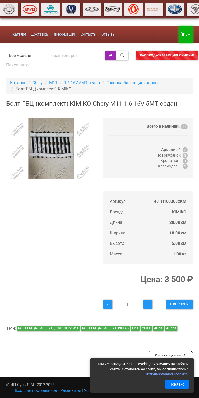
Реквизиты (70, 390)
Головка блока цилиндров (132, 82)
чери (158, 328)
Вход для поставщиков (36, 390)
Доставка (39, 34)
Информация (64, 34)
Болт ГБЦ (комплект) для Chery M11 (48, 328)
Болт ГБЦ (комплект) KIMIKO (105, 328)
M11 (53, 82)
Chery (37, 82)
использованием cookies (167, 374)
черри (171, 328)
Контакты (88, 34)
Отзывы (108, 34)
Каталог (18, 82)
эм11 (146, 328)
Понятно (176, 384)
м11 (135, 328)
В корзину (179, 304)
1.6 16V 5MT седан (82, 82)
